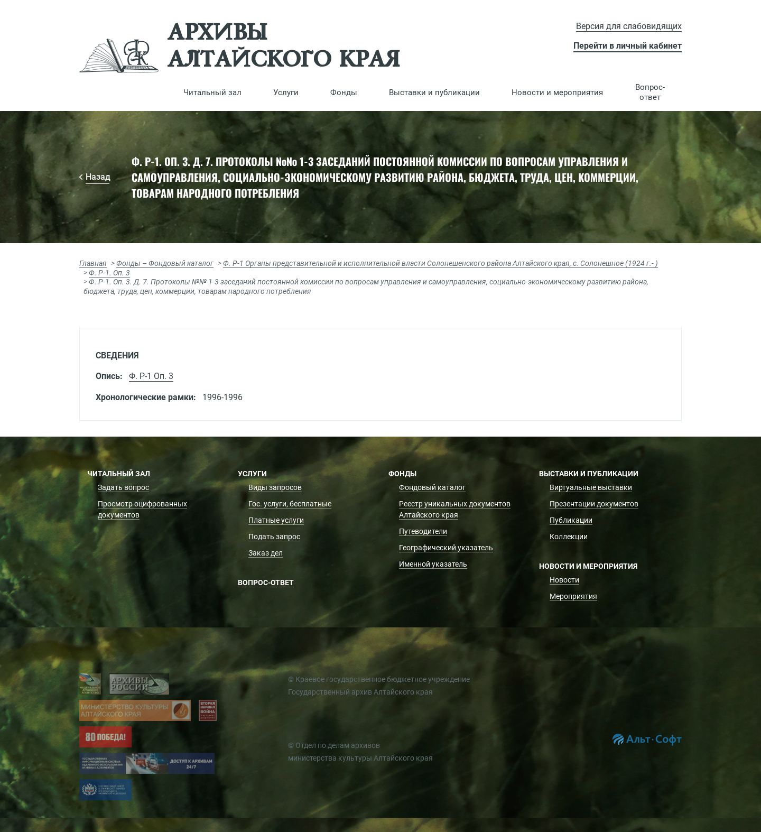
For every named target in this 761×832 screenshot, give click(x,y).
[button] (212, 92)
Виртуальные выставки (591, 487)
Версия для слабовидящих (629, 26)
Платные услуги (276, 520)
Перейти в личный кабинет (627, 46)
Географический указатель (446, 547)
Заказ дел (265, 553)
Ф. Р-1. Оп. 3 (109, 273)
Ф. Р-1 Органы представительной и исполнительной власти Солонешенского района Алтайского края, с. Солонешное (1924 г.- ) (440, 263)
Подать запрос (274, 536)
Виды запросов (275, 487)
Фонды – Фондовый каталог (165, 263)
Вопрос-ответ (650, 92)
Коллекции (569, 536)
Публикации (571, 520)
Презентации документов (594, 504)
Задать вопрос (123, 487)
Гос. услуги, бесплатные (289, 504)
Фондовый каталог (432, 487)
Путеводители (423, 531)
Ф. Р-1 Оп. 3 (151, 376)
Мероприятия (573, 596)
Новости (564, 580)
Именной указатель (433, 564)
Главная (93, 263)
